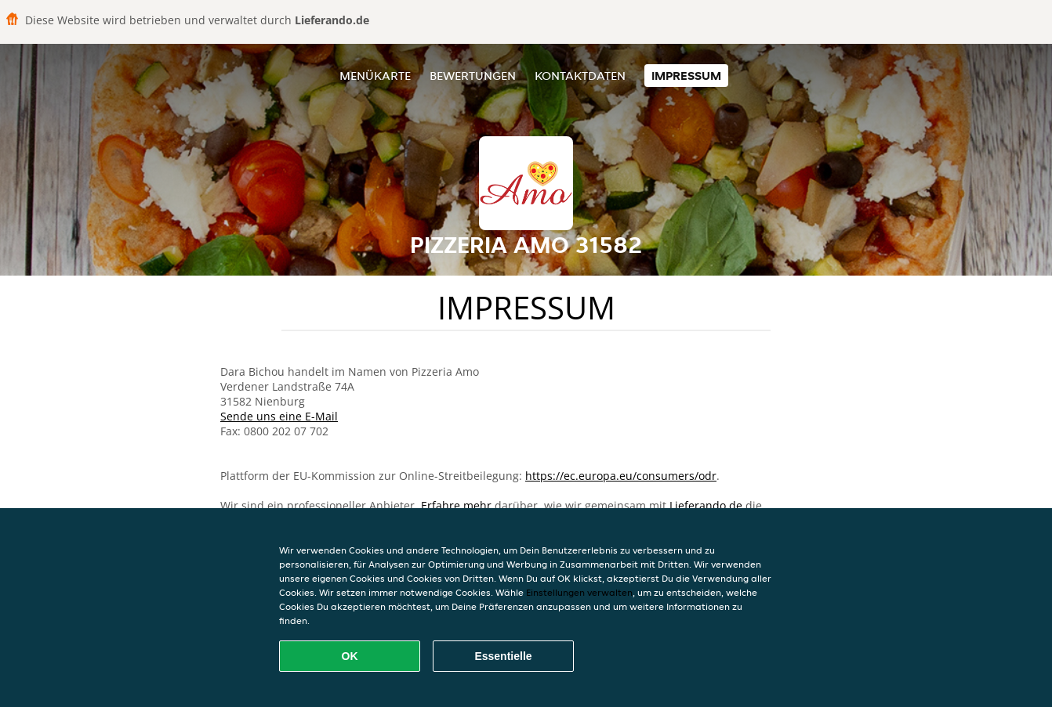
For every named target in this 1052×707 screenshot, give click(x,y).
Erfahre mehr (456, 505)
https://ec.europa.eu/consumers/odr (620, 475)
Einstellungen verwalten (579, 592)
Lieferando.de (705, 505)
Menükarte (375, 75)
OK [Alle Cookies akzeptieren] (350, 656)
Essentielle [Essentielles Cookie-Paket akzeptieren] (502, 656)
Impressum (686, 75)
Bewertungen (473, 75)
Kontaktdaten (580, 75)
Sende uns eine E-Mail (279, 416)
